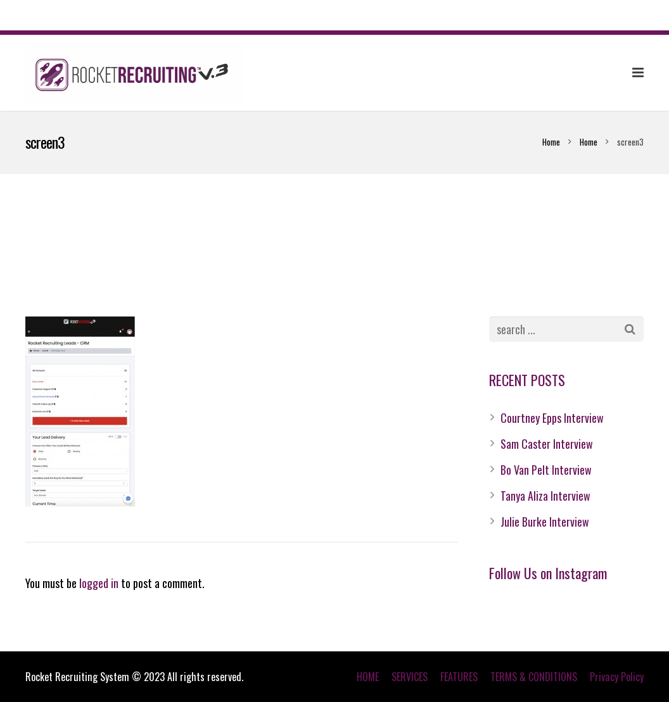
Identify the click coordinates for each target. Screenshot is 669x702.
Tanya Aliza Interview (545, 495)
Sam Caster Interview (546, 444)
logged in (98, 583)
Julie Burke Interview (544, 521)
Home (551, 141)
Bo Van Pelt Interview (546, 469)
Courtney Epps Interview (552, 418)
